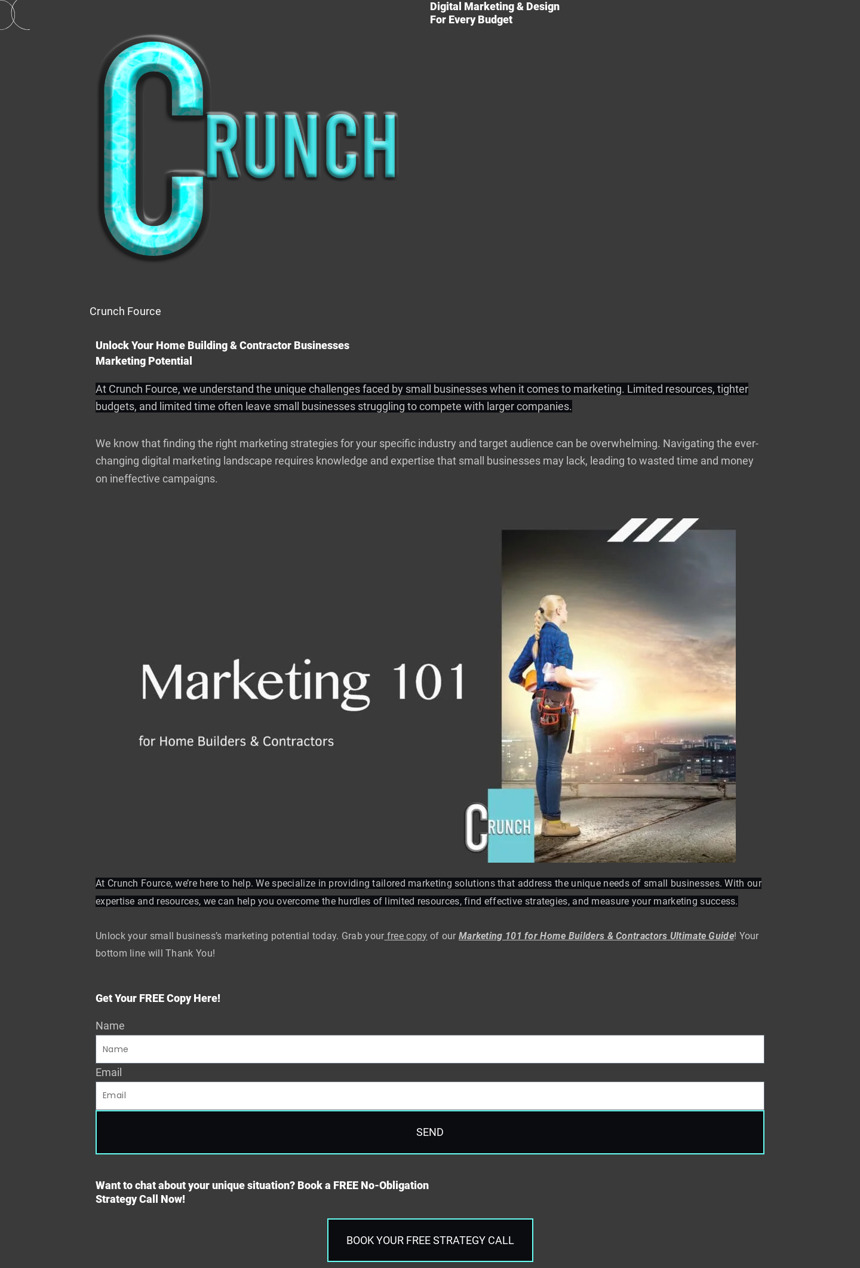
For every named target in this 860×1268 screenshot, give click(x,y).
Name (110, 1025)
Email (109, 1072)
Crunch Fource (125, 311)
